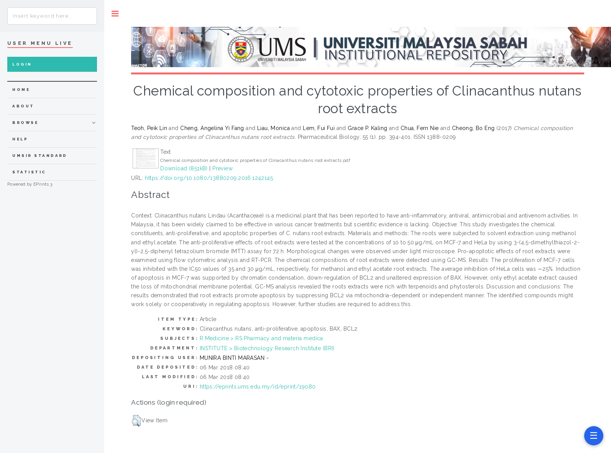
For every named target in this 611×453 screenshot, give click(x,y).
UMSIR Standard (39, 155)
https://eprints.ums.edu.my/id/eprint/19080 (258, 387)
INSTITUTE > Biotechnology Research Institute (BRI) (267, 348)
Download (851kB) (184, 168)
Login (22, 64)
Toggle (115, 13)
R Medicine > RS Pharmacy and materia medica (261, 338)
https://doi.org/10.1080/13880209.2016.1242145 (209, 178)
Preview (222, 168)
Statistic (29, 172)
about (23, 106)
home (21, 89)
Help (20, 139)
